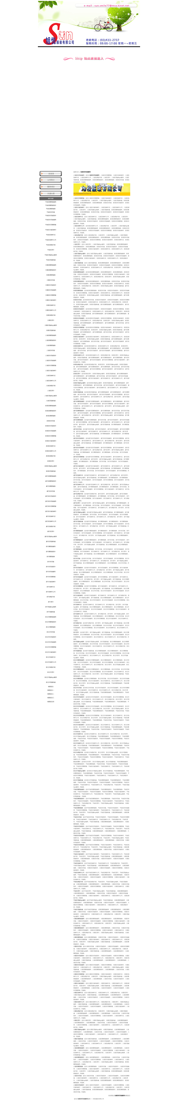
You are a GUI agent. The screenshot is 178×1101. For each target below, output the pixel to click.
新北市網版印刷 (51, 667)
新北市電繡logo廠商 (51, 677)
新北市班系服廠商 (50, 642)
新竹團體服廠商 (51, 546)
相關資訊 (50, 686)
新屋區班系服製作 (50, 426)
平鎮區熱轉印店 (51, 235)
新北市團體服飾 (51, 627)
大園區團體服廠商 (50, 265)
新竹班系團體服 (51, 577)
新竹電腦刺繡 (51, 612)
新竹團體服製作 (51, 551)
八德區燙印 (50, 390)
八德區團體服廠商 (50, 335)
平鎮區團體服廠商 (50, 202)
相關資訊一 (50, 690)
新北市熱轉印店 (51, 657)
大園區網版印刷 (51, 315)
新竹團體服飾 (51, 556)
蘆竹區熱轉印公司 (50, 521)
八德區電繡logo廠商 (51, 396)
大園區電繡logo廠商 (51, 325)
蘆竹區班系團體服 (50, 506)
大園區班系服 (51, 280)
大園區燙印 (50, 320)
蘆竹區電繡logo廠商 (51, 536)
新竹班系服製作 (51, 566)
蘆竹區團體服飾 (51, 486)
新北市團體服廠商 (50, 617)
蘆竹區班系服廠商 (50, 501)
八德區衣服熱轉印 (50, 370)
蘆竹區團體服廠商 (50, 476)
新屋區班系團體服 (50, 436)
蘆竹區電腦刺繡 (51, 541)
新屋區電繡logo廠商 (51, 466)
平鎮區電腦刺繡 (51, 260)
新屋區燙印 (50, 461)
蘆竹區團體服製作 (50, 481)
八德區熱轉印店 (51, 375)
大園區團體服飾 (51, 275)
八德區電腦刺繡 (51, 401)
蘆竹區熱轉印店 (51, 516)
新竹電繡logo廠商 (50, 607)
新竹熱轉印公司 (51, 592)
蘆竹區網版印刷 (51, 526)
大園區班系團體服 (50, 295)
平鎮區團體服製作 (50, 205)
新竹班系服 (50, 561)
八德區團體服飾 (51, 345)
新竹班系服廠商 (51, 571)
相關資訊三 (50, 697)
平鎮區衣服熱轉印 (50, 230)
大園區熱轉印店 (51, 305)
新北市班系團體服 (50, 647)
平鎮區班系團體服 (50, 225)
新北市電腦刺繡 (51, 682)
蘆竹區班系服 (51, 491)
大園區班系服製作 (50, 285)
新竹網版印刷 (51, 597)
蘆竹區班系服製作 (50, 496)
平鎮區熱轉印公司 (50, 240)
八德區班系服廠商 (50, 360)
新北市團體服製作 (50, 622)
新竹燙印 (50, 602)
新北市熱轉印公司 (50, 662)
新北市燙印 (50, 672)
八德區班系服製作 (50, 355)
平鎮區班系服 (51, 212)
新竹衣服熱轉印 (51, 581)
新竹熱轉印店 (51, 587)
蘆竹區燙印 (50, 531)
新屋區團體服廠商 (50, 405)
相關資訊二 (50, 694)
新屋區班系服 (51, 421)
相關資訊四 (50, 701)
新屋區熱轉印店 (51, 446)
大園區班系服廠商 (50, 290)
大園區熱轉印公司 (50, 310)
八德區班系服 (51, 350)
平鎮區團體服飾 (51, 209)
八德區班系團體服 (50, 365)
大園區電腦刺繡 (51, 330)
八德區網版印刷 (51, 385)
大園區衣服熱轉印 (50, 300)
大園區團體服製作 (50, 270)
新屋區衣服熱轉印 (50, 441)
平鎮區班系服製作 (50, 215)
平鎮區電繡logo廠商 (51, 255)
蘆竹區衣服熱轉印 (50, 511)
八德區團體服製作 (50, 340)
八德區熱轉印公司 (50, 380)
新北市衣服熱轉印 (50, 652)
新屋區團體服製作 (50, 411)
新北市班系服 (51, 632)
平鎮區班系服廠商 (50, 220)
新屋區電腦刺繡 (51, 471)
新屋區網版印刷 (51, 456)
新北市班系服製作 (50, 637)
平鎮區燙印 (50, 250)
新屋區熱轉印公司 (50, 451)
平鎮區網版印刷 (51, 245)
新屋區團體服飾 (51, 416)
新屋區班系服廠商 (50, 431)
